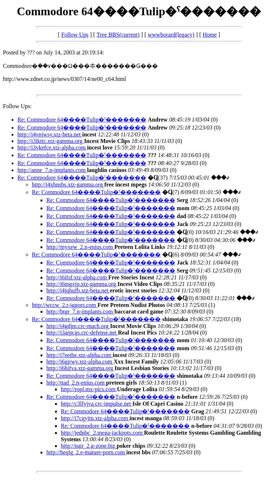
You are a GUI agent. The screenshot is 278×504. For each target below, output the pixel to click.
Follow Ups (74, 35)
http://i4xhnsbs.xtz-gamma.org (68, 184)
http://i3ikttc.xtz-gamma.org (50, 141)
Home (210, 35)
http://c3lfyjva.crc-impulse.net (96, 404)
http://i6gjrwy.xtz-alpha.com (80, 361)
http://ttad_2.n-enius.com (76, 383)
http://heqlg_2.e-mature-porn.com (86, 452)
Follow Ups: (17, 106)
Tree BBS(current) (118, 35)
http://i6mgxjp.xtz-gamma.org (82, 284)
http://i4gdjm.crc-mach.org (78, 326)
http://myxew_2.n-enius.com (80, 247)
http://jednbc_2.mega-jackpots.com (102, 433)
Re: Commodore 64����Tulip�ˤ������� (81, 119)
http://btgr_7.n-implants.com (80, 311)
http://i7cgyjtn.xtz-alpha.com (95, 418)
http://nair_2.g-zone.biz (89, 446)
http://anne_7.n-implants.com (52, 170)
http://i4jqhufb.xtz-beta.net (78, 290)
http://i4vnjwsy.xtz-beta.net (49, 134)
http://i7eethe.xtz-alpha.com (79, 355)
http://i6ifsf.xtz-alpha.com (77, 277)
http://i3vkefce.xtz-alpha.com (52, 147)
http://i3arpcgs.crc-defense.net (82, 332)
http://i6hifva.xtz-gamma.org (80, 368)
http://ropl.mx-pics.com (89, 389)
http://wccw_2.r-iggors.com (64, 305)
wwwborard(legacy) (171, 35)
